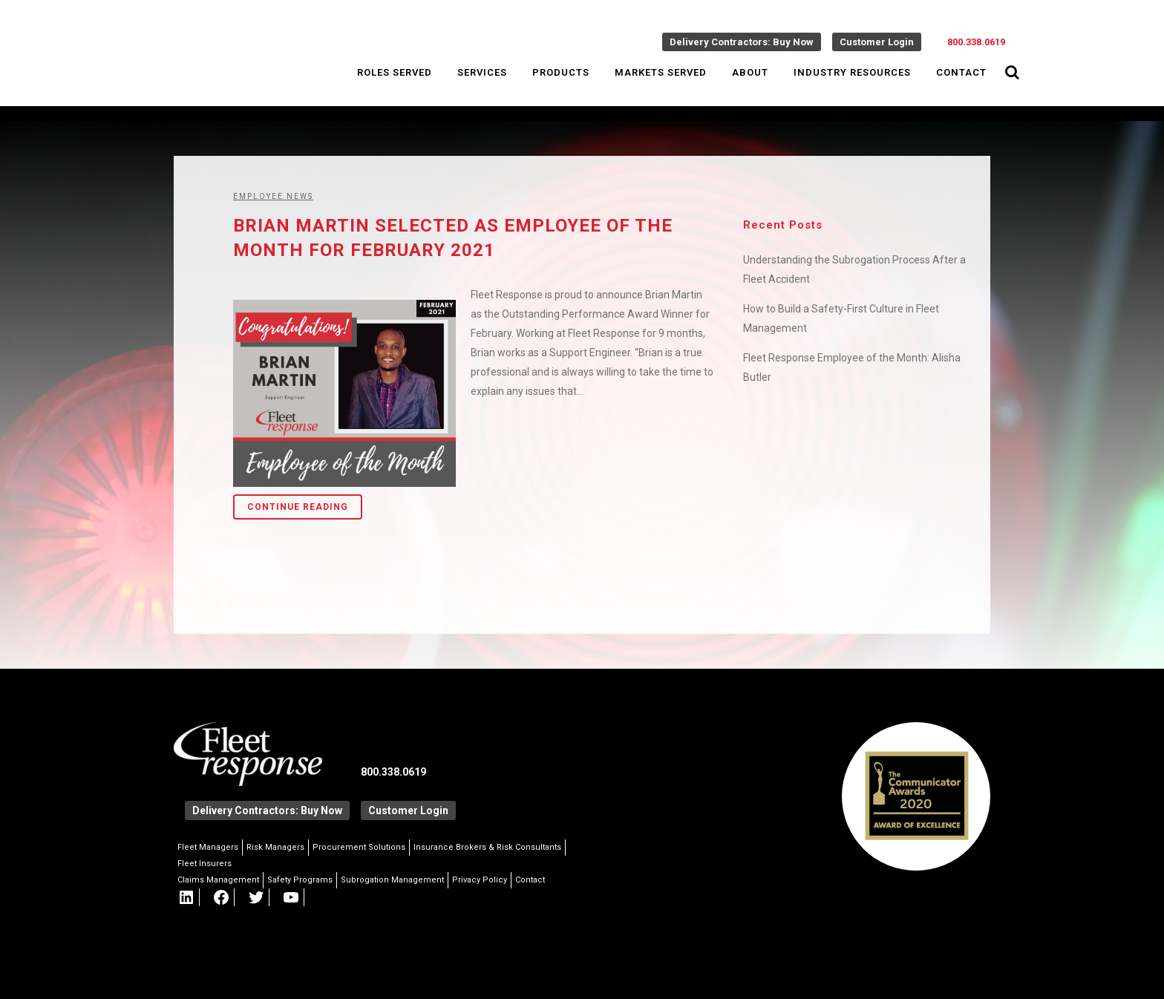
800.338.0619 (976, 42)
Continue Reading (297, 507)
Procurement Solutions (359, 847)
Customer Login (877, 42)
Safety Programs (300, 880)
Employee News (273, 196)
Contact (530, 880)
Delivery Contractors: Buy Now (742, 42)
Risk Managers (275, 847)
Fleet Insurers (204, 863)
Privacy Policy (479, 880)
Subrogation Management (392, 880)
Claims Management (218, 880)
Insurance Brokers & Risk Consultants (487, 847)
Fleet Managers (207, 847)
